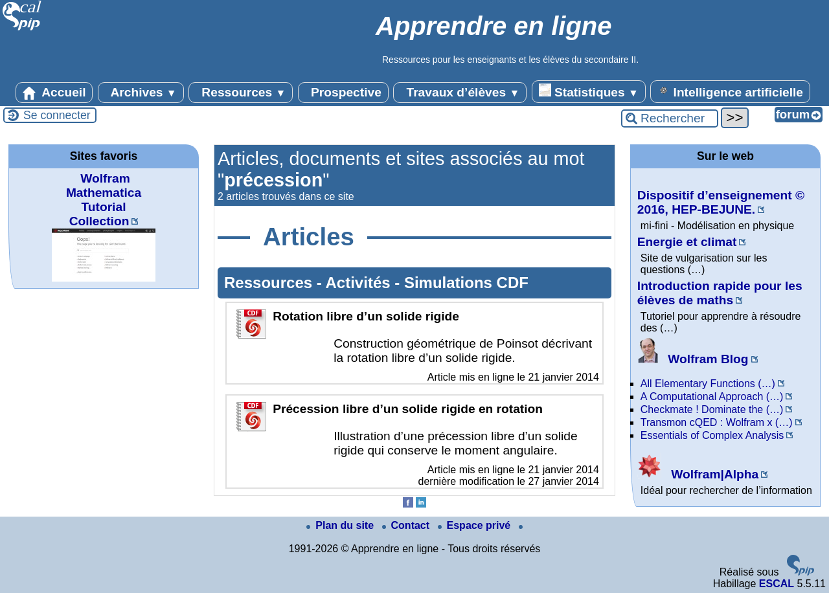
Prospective (343, 92)
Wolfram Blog (693, 359)
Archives (141, 92)
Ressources (241, 92)
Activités (360, 282)
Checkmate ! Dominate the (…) (712, 409)
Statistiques (589, 91)
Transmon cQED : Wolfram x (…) (717, 422)
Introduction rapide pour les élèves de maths (719, 293)
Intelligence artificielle (730, 91)
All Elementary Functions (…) (708, 383)
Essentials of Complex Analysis (712, 435)
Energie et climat (687, 242)
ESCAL (776, 583)
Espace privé (476, 525)
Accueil (54, 92)
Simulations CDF (466, 282)
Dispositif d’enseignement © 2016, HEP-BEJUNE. (720, 202)
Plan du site (341, 525)
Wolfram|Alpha (697, 474)
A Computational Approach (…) (712, 396)
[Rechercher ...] (669, 118)
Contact (407, 525)
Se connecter (57, 115)
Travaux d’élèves (459, 92)
